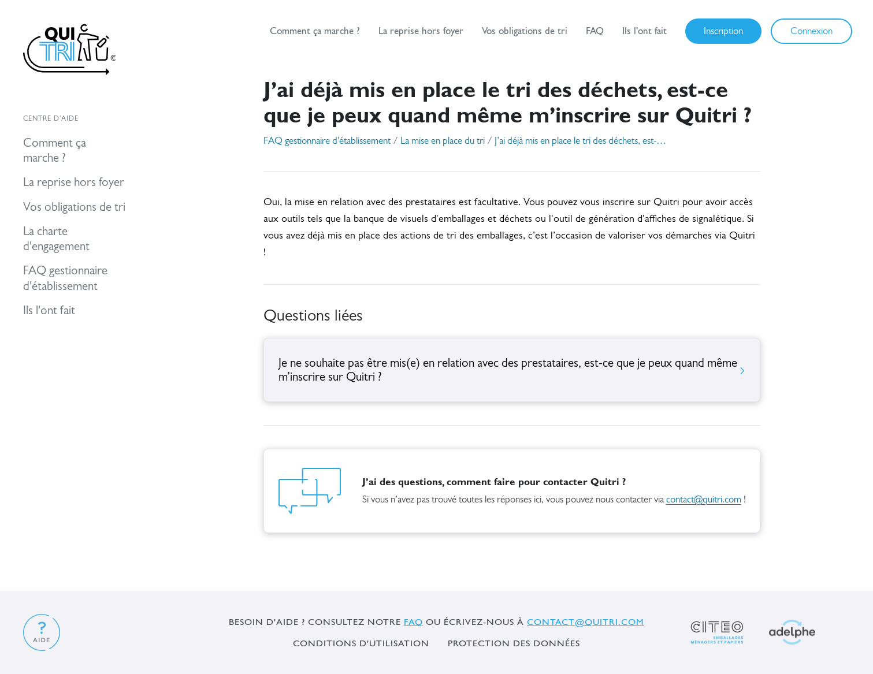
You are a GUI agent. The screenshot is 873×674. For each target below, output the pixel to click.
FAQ (595, 30)
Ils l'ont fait (644, 30)
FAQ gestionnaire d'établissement (327, 141)
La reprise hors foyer (420, 30)
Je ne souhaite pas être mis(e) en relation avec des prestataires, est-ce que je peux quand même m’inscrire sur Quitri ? (511, 370)
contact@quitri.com (703, 500)
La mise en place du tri (442, 141)
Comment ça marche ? (315, 30)
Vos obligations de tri (524, 30)
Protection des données (514, 643)
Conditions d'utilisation (361, 643)
